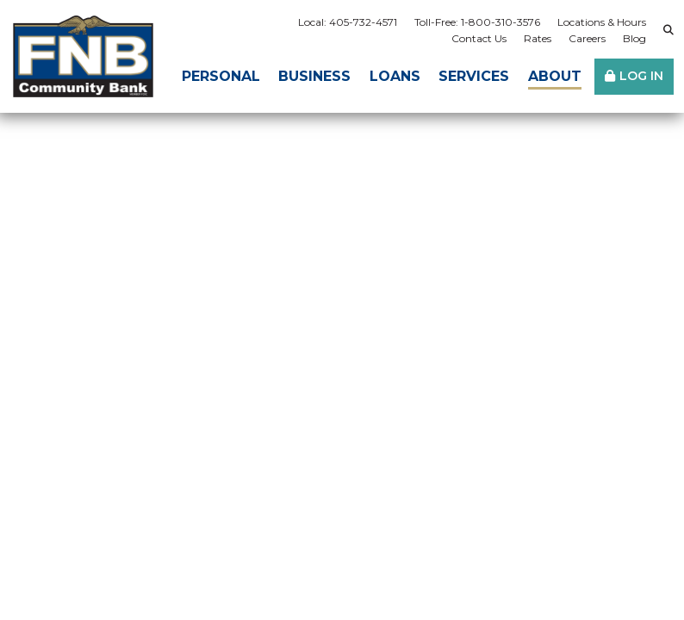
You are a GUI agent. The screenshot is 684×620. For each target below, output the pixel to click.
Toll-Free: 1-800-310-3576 (477, 22)
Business (314, 76)
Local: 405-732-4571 (347, 22)
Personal (221, 76)
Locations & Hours (601, 22)
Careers (587, 38)
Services (473, 76)
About (554, 76)
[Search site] (668, 30)
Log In (641, 76)
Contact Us (479, 38)
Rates (537, 38)
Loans (395, 76)
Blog (634, 38)
